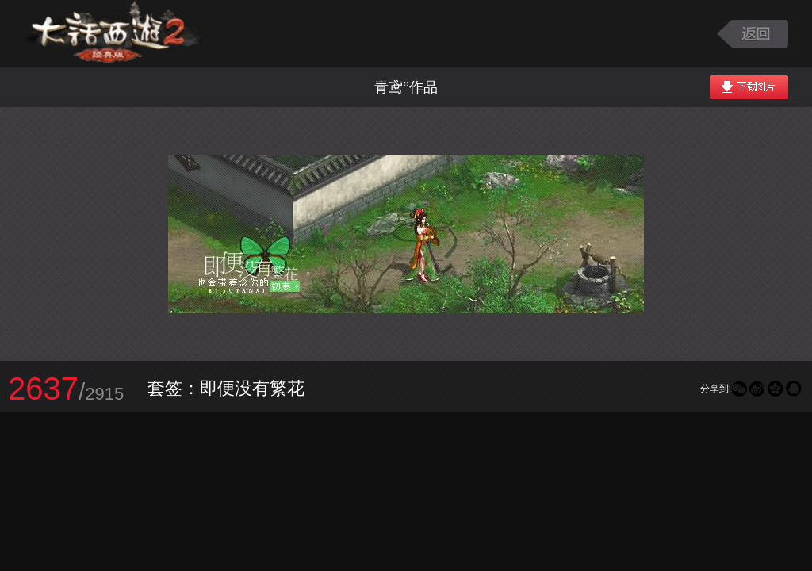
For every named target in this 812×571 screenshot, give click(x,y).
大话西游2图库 (113, 33)
